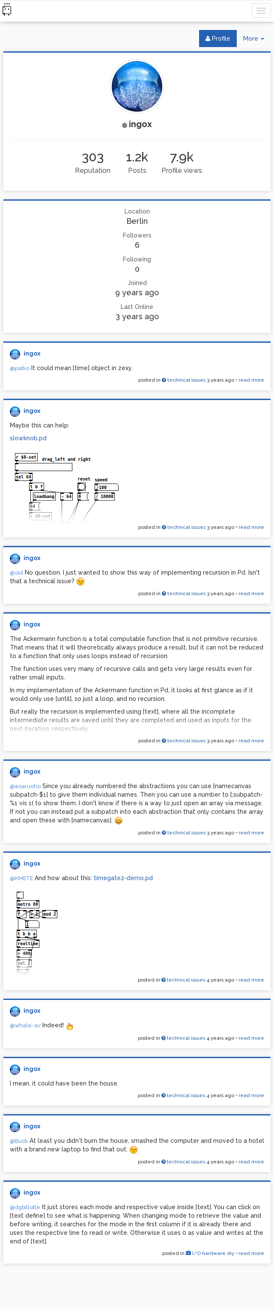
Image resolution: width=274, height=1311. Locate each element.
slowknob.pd (28, 438)
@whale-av (25, 1025)
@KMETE (21, 878)
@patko (20, 368)
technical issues (184, 380)
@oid (16, 572)
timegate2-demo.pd (123, 878)
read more (251, 380)
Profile (218, 38)
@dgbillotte (25, 1207)
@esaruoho (25, 786)
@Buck (19, 1141)
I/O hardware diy (210, 1253)
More (257, 40)
